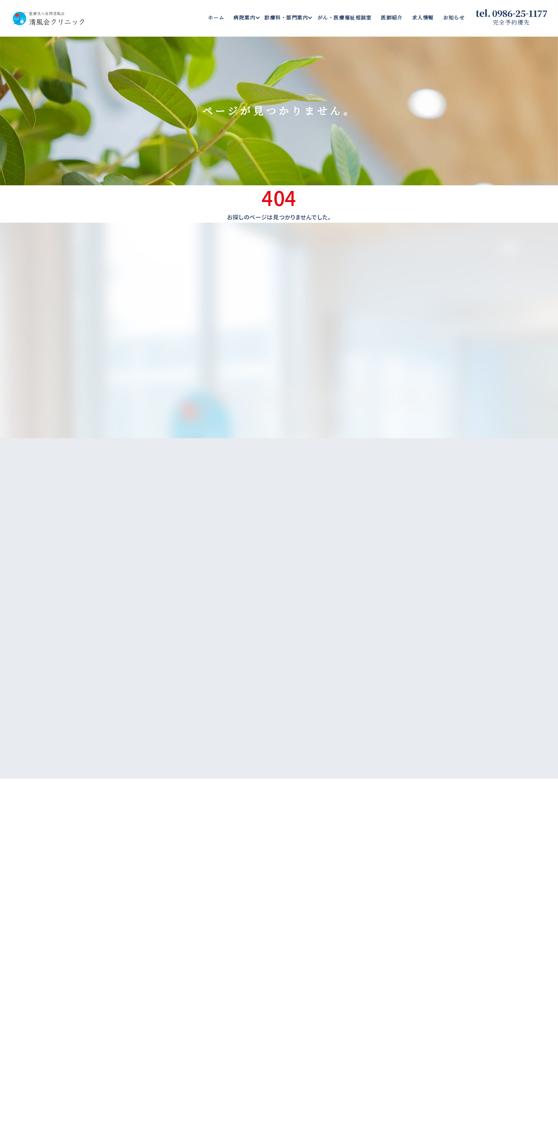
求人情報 (423, 17)
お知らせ (454, 17)
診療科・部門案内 (286, 17)
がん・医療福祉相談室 (344, 17)
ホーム (216, 17)
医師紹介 (391, 17)
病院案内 (244, 17)
